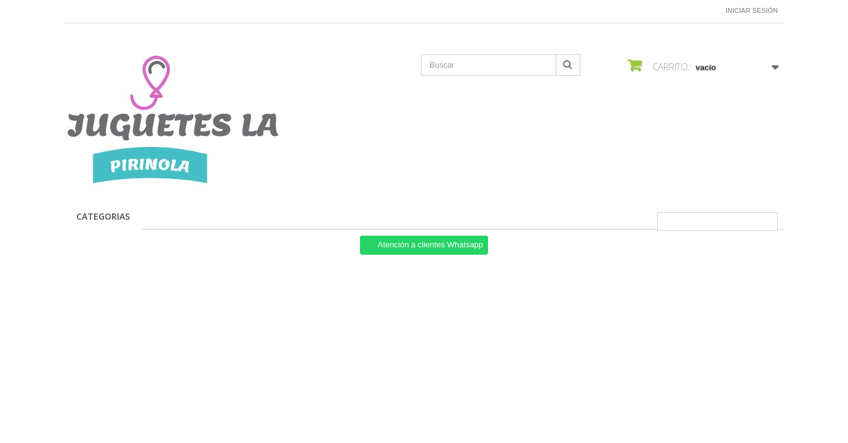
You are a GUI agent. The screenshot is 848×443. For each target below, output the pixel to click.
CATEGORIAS (103, 216)
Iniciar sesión (752, 10)
